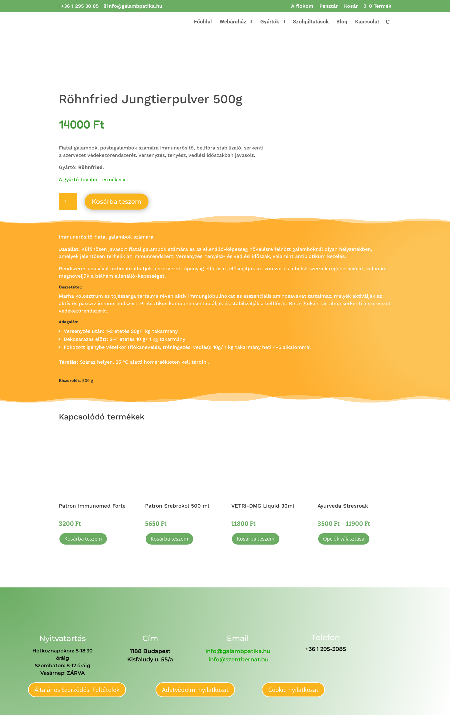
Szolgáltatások (311, 22)
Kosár (351, 6)
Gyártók (269, 22)
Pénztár (328, 6)
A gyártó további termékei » (92, 179)
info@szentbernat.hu (239, 659)
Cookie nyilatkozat (293, 690)
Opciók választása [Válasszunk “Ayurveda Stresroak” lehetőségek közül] (343, 538)
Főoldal (203, 22)
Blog (341, 22)
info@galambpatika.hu (237, 651)
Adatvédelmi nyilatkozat (195, 690)
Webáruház (233, 22)
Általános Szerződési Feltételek (77, 690)
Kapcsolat (367, 22)
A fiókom (302, 6)
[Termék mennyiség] (68, 201)
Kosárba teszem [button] (83, 538)
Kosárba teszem (116, 201)
